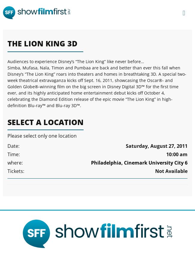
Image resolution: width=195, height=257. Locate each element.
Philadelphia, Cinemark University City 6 (139, 162)
